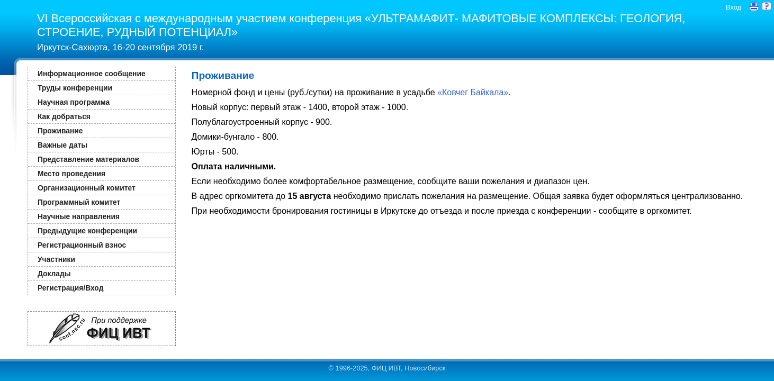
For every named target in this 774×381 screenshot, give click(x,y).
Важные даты (62, 145)
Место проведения (71, 173)
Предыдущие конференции (87, 230)
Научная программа (74, 102)
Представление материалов (88, 159)
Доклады (54, 273)
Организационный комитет (87, 188)
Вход (733, 7)
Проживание (60, 130)
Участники (56, 259)
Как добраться (64, 116)
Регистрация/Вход (70, 288)
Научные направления (79, 216)
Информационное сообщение (92, 73)
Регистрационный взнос (82, 245)
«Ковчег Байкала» (472, 92)
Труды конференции (75, 88)
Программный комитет (79, 202)
